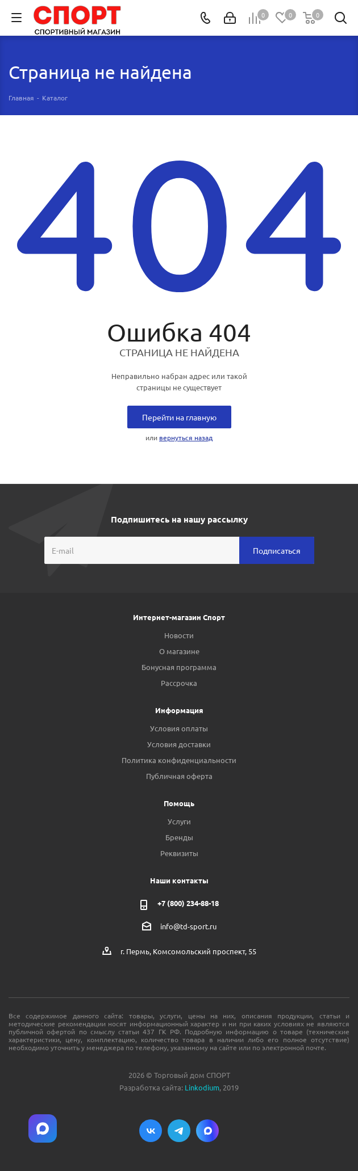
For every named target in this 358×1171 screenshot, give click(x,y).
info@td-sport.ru (188, 926)
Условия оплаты (179, 728)
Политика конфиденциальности (179, 760)
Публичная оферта (179, 776)
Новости (179, 635)
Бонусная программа (179, 667)
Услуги (179, 821)
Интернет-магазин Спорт (179, 617)
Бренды (179, 837)
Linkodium (202, 1087)
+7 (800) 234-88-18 (188, 903)
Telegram (179, 1130)
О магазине (179, 651)
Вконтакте (150, 1130)
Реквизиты (179, 853)
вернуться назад (186, 437)
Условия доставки (179, 744)
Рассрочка (179, 683)
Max (207, 1130)
